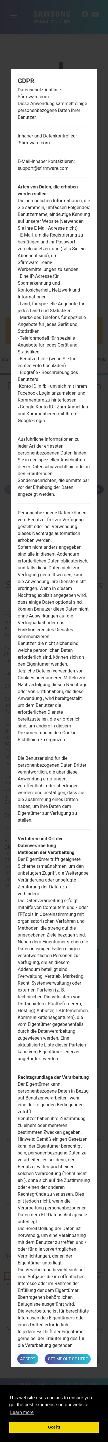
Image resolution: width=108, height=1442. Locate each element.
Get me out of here (68, 1359)
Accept (27, 1359)
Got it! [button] (54, 1427)
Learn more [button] (22, 1412)
